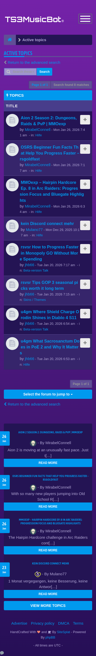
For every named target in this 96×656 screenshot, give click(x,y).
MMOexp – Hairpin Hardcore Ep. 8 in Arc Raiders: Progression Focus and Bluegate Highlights (50, 521)
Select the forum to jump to (48, 394)
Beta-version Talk (35, 270)
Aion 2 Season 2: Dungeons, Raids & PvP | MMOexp (50, 432)
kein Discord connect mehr (47, 223)
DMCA (63, 623)
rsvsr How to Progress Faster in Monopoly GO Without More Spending (49, 253)
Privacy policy (43, 623)
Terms (78, 623)
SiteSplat (63, 632)
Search (44, 72)
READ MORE (48, 463)
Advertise (19, 623)
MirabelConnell (37, 129)
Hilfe (38, 135)
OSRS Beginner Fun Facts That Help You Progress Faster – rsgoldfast (49, 153)
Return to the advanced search (34, 62)
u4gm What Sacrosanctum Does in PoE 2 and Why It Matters (49, 347)
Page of (40, 85)
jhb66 (29, 265)
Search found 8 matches (71, 85)
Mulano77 (34, 229)
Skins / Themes (34, 300)
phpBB (50, 637)
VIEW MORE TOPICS (48, 606)
